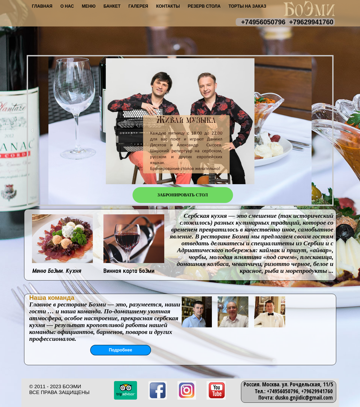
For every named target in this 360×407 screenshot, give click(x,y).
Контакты (168, 6)
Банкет (111, 6)
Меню (88, 6)
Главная (42, 6)
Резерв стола (204, 6)
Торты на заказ (247, 6)
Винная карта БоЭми (128, 270)
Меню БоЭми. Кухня (56, 270)
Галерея (138, 6)
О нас (67, 6)
